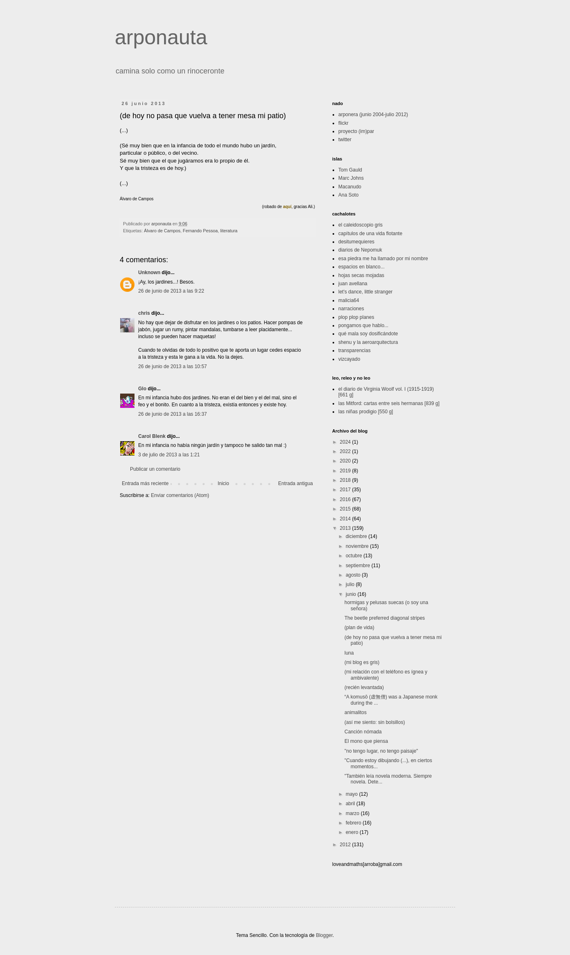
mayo (352, 794)
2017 (346, 489)
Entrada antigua (295, 483)
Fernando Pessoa (200, 230)
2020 (346, 461)
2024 (346, 442)
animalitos (355, 712)
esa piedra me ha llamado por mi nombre (383, 258)
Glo (142, 389)
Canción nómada (363, 732)
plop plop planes (356, 317)
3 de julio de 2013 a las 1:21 (169, 455)
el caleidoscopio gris (360, 225)
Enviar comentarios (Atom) (180, 495)
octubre (354, 556)
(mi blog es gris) (361, 662)
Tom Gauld (350, 170)
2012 (346, 844)
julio (351, 584)
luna (349, 653)
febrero (354, 823)
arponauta (161, 37)
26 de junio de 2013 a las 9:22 (171, 291)
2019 (346, 471)
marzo (353, 813)
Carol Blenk (152, 436)
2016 (346, 499)
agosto (354, 575)
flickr (343, 123)
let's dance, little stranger (365, 292)
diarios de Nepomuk (360, 250)
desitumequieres (356, 242)
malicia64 (348, 300)
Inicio (223, 483)
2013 (346, 528)
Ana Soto (348, 195)
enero (353, 832)
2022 (346, 451)
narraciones (351, 308)
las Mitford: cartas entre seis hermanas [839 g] (389, 403)
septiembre (359, 565)
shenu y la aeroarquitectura (368, 342)
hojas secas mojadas (361, 275)
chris (144, 313)
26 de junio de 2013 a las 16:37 (172, 414)
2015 (346, 509)
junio (352, 594)
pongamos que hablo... (363, 325)
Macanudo (349, 187)
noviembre (358, 546)
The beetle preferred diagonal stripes (384, 618)
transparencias (354, 350)
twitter (344, 139)
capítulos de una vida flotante (370, 233)
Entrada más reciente (145, 483)
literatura (228, 230)
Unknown (149, 272)
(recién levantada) (364, 687)
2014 (346, 519)
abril (351, 803)
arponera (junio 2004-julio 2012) (373, 114)
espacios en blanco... (361, 267)
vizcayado (349, 359)
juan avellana (352, 283)
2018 (346, 480)
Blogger (324, 935)
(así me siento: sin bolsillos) (374, 722)
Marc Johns (351, 178)
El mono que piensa (366, 741)
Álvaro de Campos (162, 230)
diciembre (357, 536)
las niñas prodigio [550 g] (365, 412)
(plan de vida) (359, 627)
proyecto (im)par (356, 131)
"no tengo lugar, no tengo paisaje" (381, 751)
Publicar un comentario (155, 469)
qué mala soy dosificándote (368, 334)
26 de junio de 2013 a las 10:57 (172, 366)
